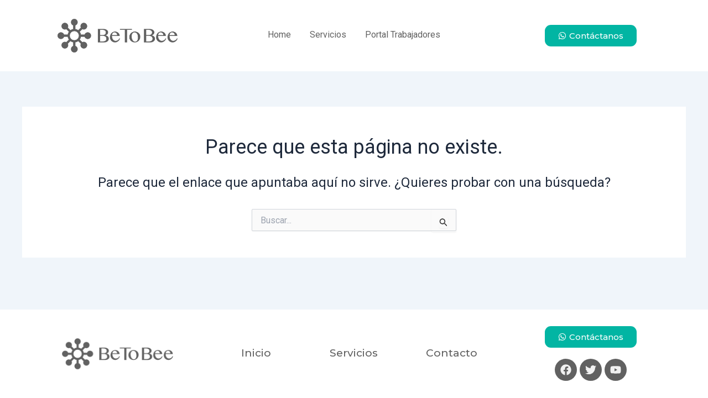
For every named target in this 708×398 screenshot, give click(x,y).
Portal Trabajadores (402, 34)
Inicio (256, 353)
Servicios (328, 34)
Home (279, 34)
